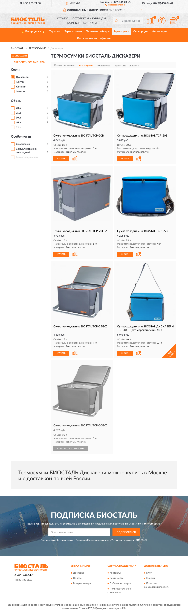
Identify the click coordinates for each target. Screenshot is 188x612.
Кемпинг (21, 87)
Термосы (54, 31)
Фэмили (20, 91)
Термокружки (73, 31)
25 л (18, 113)
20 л (18, 108)
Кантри (20, 82)
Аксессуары (159, 31)
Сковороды (140, 31)
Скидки (150, 578)
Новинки (72, 23)
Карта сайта (116, 578)
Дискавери (22, 77)
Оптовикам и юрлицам (89, 18)
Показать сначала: (64, 65)
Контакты (90, 23)
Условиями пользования (123, 540)
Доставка (78, 573)
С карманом (23, 144)
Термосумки (121, 31)
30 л (18, 118)
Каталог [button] (62, 18)
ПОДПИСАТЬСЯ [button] (126, 532)
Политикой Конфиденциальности (92, 540)
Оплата (77, 578)
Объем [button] (16, 101)
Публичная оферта (120, 583)
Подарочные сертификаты (94, 38)
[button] (115, 5)
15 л (18, 127)
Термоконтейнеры (97, 31)
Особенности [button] (21, 136)
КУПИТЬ (61, 159)
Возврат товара (82, 583)
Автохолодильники (27, 157)
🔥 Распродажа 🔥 (33, 31)
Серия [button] (15, 69)
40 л (18, 122)
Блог (149, 573)
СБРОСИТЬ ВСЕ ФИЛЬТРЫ (29, 62)
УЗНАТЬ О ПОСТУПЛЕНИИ (70, 448)
